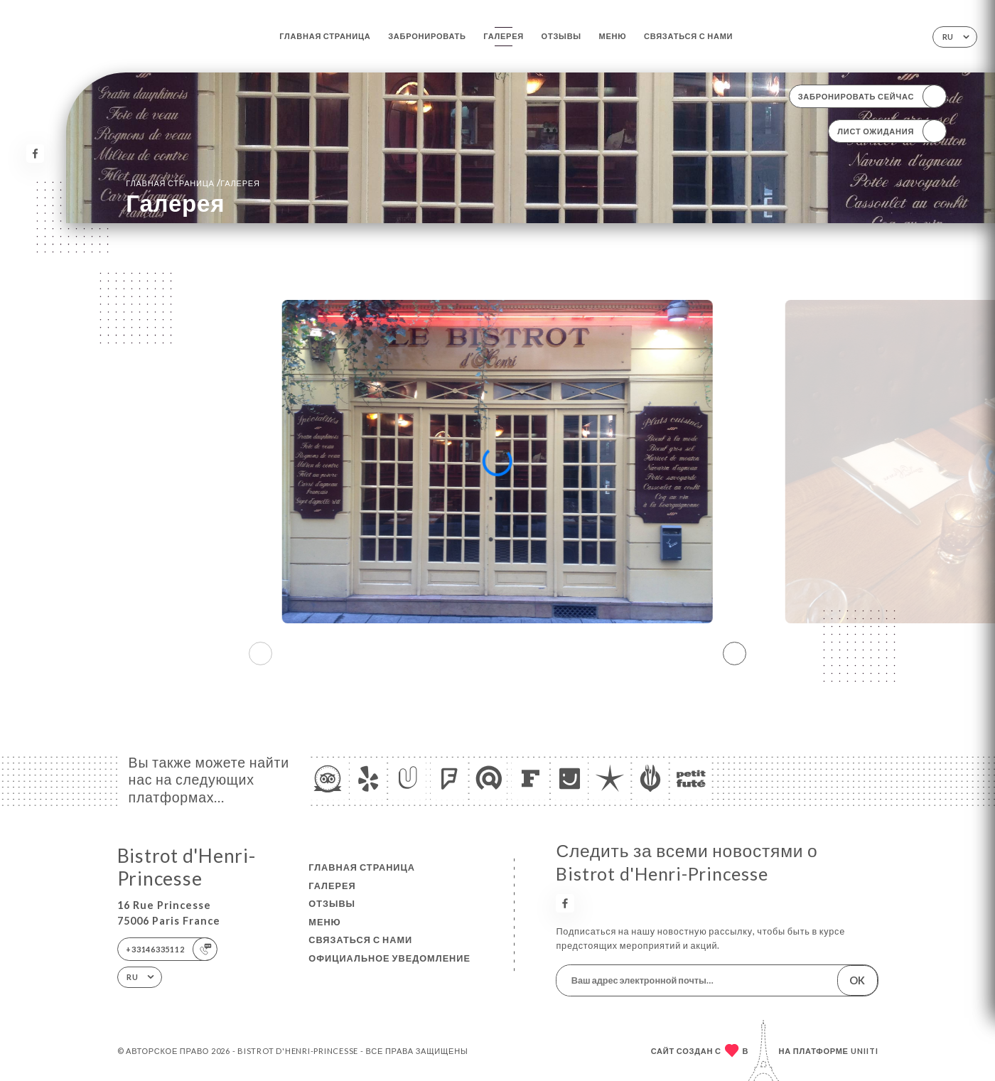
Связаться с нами (688, 36)
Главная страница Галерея (192, 182)
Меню (613, 36)
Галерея (503, 36)
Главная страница (324, 36)
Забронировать (427, 36)
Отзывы (561, 36)
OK (857, 980)
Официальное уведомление (389, 958)
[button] (734, 653)
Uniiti (864, 1050)
